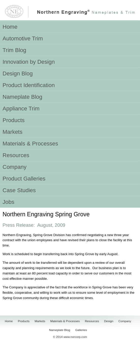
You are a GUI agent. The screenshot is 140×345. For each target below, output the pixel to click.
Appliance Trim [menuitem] (21, 108)
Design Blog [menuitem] (18, 73)
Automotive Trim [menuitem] (23, 38)
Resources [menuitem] (16, 155)
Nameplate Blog (59, 330)
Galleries (81, 330)
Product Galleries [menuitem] (24, 178)
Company (124, 321)
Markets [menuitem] (12, 132)
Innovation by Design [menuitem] (29, 62)
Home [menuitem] (10, 27)
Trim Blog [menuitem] (14, 50)
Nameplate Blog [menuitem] (22, 97)
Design (108, 321)
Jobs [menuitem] (8, 202)
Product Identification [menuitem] (29, 85)
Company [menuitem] (14, 167)
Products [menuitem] (14, 120)
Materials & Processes (65, 321)
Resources (92, 321)
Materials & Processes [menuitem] (30, 143)
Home (9, 321)
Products (23, 321)
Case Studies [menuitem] (19, 190)
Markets (40, 321)
